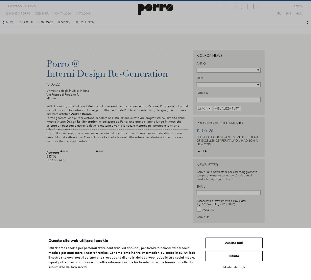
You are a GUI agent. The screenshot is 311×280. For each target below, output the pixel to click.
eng (288, 13)
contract (45, 22)
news (10, 22)
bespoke (64, 22)
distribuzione (85, 22)
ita (279, 13)
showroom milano (21, 6)
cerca (298, 6)
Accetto (208, 209)
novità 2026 (62, 13)
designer (42, 13)
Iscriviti (203, 217)
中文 (299, 13)
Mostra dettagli (234, 267)
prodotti (26, 22)
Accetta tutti (234, 243)
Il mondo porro (18, 13)
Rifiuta (234, 256)
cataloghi (83, 13)
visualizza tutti (227, 108)
